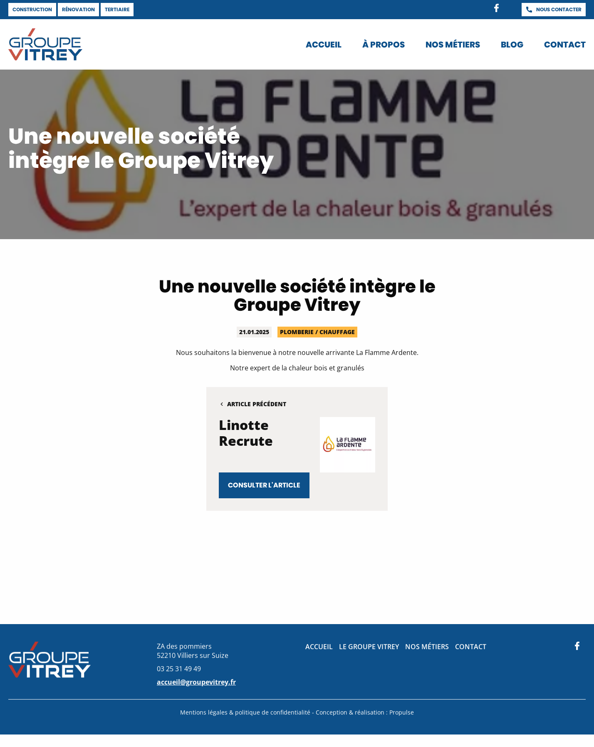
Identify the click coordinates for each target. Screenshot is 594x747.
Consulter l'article (264, 485)
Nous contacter (559, 9)
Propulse (401, 713)
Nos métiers (453, 44)
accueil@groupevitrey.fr (196, 683)
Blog (512, 44)
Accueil (324, 44)
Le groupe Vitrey (369, 647)
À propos (383, 44)
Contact (565, 44)
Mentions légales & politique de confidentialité (246, 713)
